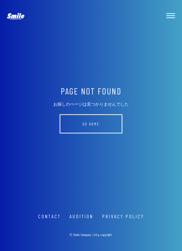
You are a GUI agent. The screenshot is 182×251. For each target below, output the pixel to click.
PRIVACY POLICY (123, 216)
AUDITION (81, 216)
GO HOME (91, 124)
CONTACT (49, 216)
